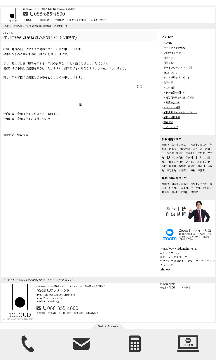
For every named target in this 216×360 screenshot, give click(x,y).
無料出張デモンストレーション (180, 112)
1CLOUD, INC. (26, 319)
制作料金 (44, 20)
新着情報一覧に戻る (15, 134)
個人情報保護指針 (175, 92)
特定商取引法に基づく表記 (180, 97)
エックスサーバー (171, 252)
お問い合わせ (98, 20)
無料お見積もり (171, 117)
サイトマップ (170, 127)
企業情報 (168, 82)
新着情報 (17, 26)
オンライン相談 (77, 20)
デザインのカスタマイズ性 (177, 68)
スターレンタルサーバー (175, 257)
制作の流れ (169, 63)
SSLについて (170, 72)
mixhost (165, 269)
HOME (30, 20)
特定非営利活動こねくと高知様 (175, 287)
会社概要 (59, 20)
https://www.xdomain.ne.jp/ (179, 248)
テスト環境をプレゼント (176, 77)
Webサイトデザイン (174, 53)
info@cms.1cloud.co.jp (47, 301)
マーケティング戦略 (174, 48)
